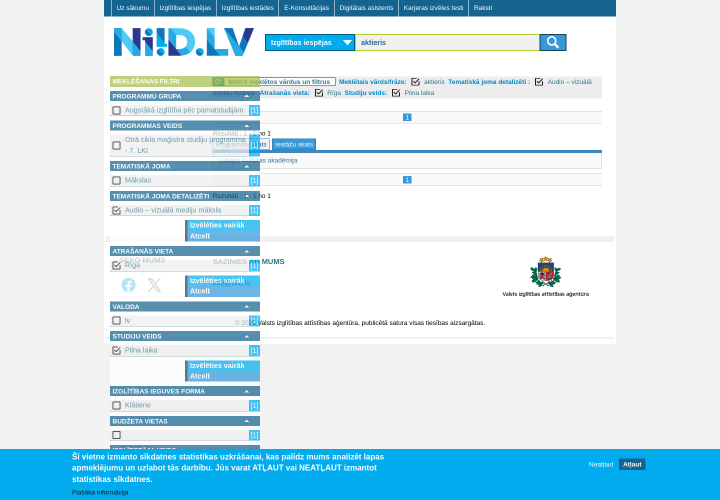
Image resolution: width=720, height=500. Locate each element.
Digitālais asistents (367, 8)
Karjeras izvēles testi (434, 8)
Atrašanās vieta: (405, 92)
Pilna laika (141, 350)
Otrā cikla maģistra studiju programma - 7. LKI (185, 145)
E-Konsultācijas (306, 8)
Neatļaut (601, 464)
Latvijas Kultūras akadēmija (313, 160)
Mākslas (138, 180)
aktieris (490, 82)
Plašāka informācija (100, 492)
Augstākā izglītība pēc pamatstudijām (184, 110)
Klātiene (138, 405)
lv (127, 320)
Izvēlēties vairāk (217, 225)
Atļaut (632, 464)
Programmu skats (296, 144)
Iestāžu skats (349, 144)
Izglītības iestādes (248, 8)
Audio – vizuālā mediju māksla (173, 210)
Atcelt (200, 236)
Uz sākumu (132, 8)
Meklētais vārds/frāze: (428, 82)
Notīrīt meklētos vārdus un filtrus (335, 82)
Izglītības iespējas (185, 8)
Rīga (132, 265)
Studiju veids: (487, 92)
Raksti (483, 8)
